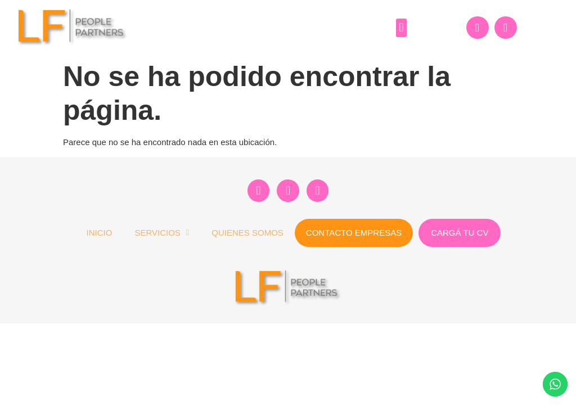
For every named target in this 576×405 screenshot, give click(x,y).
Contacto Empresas (354, 232)
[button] (401, 28)
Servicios (161, 232)
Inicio (99, 232)
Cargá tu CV (459, 232)
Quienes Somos (248, 232)
